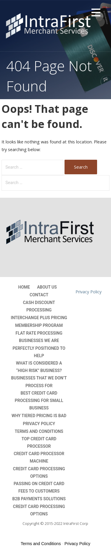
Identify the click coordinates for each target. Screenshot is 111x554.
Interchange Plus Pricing (39, 317)
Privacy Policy (39, 423)
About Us (47, 287)
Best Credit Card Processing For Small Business (39, 400)
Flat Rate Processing (39, 333)
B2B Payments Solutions (39, 498)
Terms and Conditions (39, 431)
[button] (96, 13)
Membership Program (39, 325)
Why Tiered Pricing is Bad (39, 415)
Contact (39, 294)
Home (24, 287)
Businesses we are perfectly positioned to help (39, 348)
